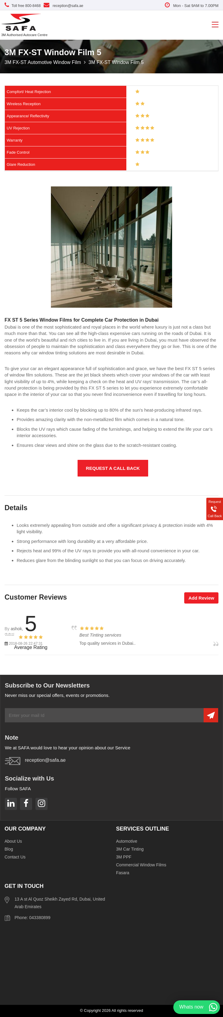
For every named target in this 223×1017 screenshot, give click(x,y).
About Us (13, 841)
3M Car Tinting (130, 849)
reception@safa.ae (63, 6)
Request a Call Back (113, 468)
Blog (9, 849)
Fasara (122, 872)
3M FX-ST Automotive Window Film (43, 62)
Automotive (126, 841)
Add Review (201, 597)
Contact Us (15, 857)
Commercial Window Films (141, 864)
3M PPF (123, 857)
